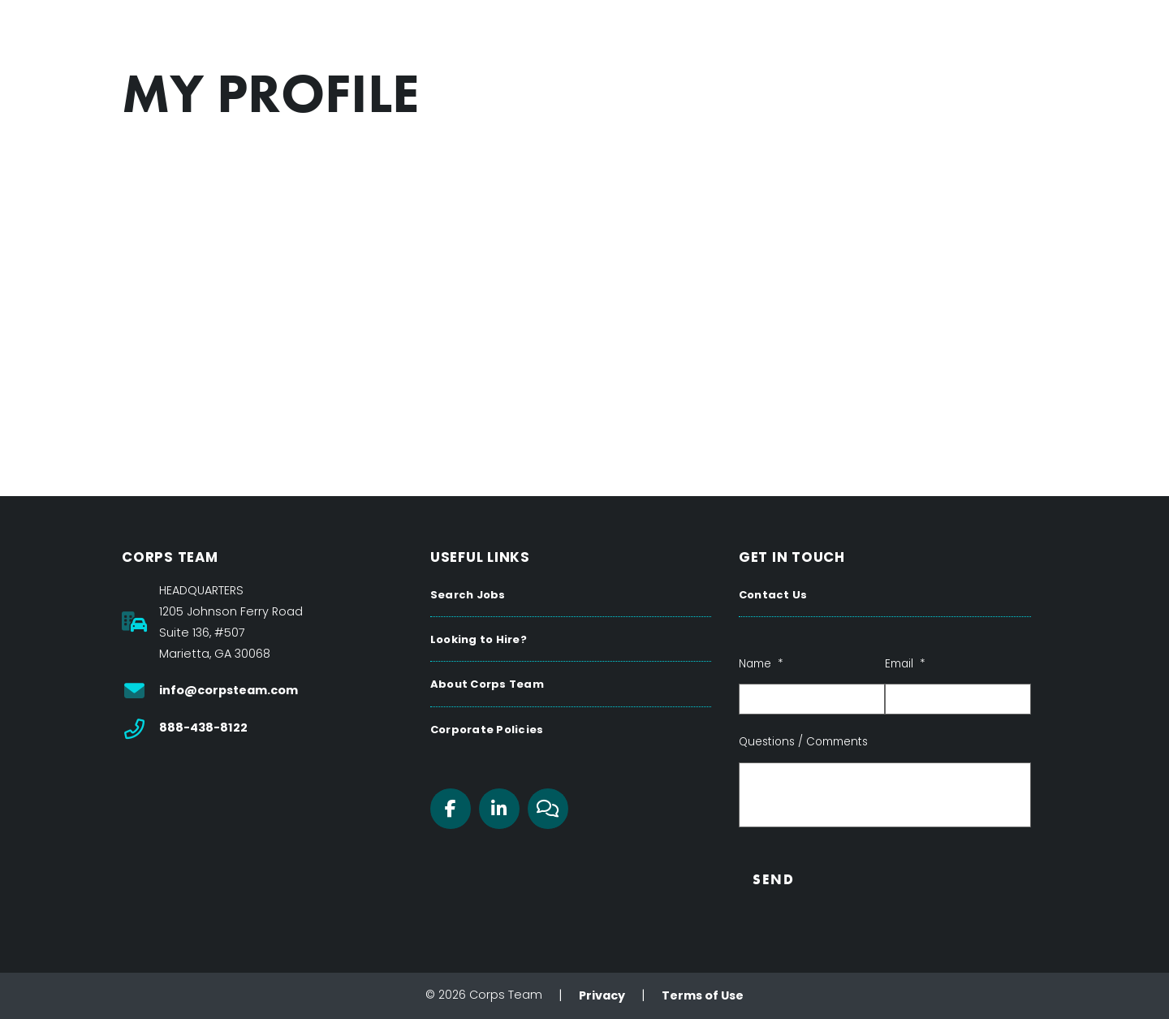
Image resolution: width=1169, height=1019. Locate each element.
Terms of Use (703, 995)
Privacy (602, 995)
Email (905, 664)
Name (761, 664)
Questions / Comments (803, 742)
